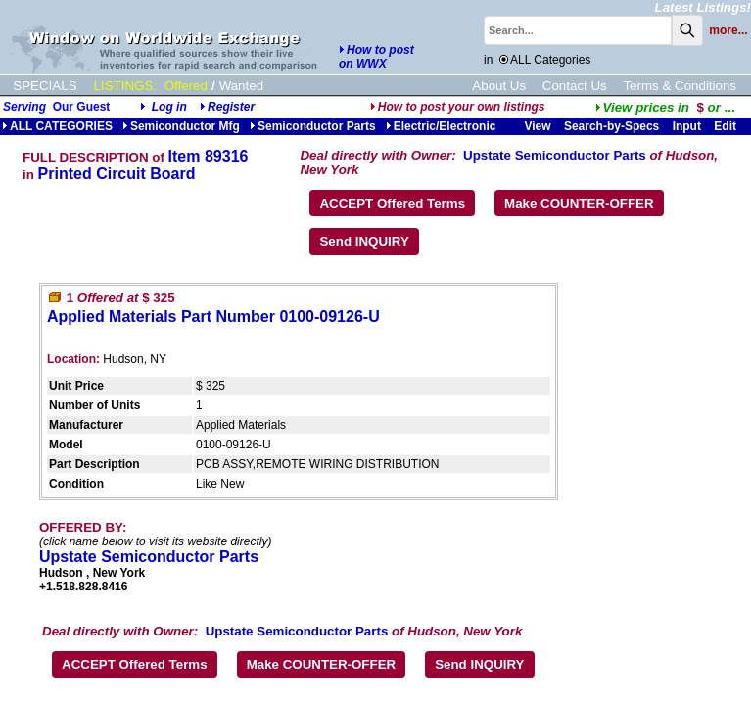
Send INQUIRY (363, 241)
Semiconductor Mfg (181, 126)
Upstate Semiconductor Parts (554, 155)
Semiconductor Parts (313, 126)
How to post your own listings (457, 107)
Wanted (241, 85)
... (665, 107)
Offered (186, 85)
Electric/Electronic (441, 126)
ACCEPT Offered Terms (392, 203)
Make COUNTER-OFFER (579, 203)
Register (231, 107)
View (537, 126)
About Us (499, 85)
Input (687, 126)
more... (728, 30)
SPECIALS (44, 85)
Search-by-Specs (611, 126)
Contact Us (574, 85)
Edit (726, 126)
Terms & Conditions (679, 85)
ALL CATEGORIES (57, 126)
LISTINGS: (125, 85)
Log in (169, 107)
